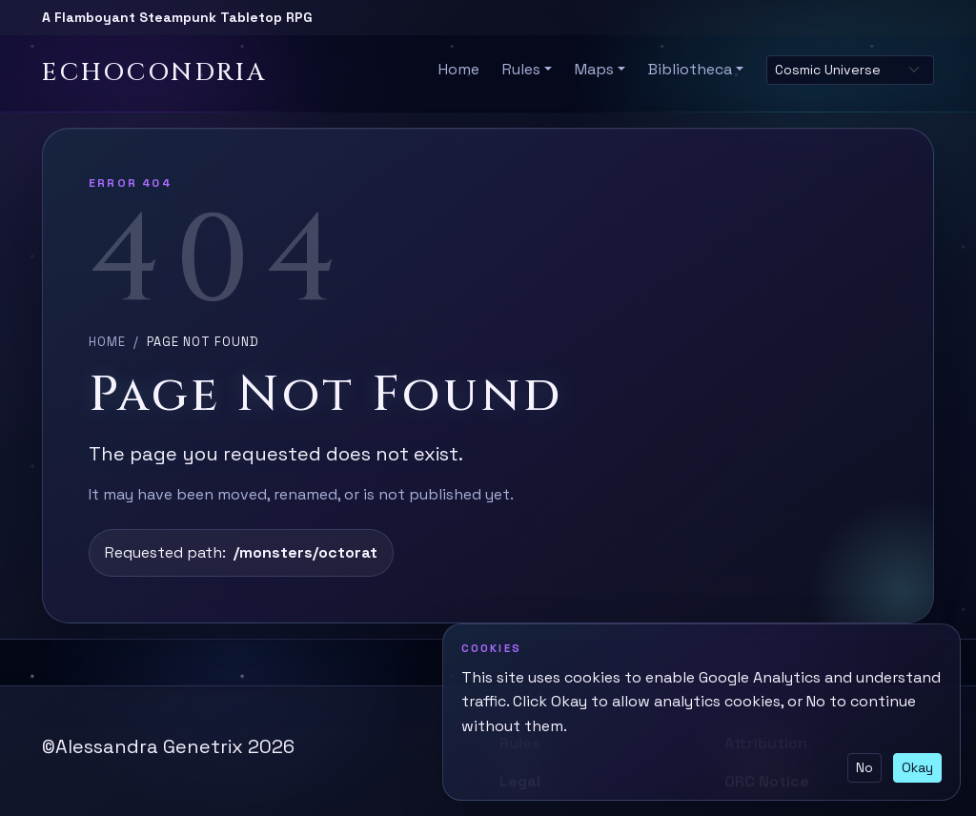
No (864, 767)
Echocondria (154, 73)
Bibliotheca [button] (690, 69)
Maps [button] (594, 69)
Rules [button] (521, 69)
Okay (917, 767)
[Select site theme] (850, 70)
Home (458, 69)
